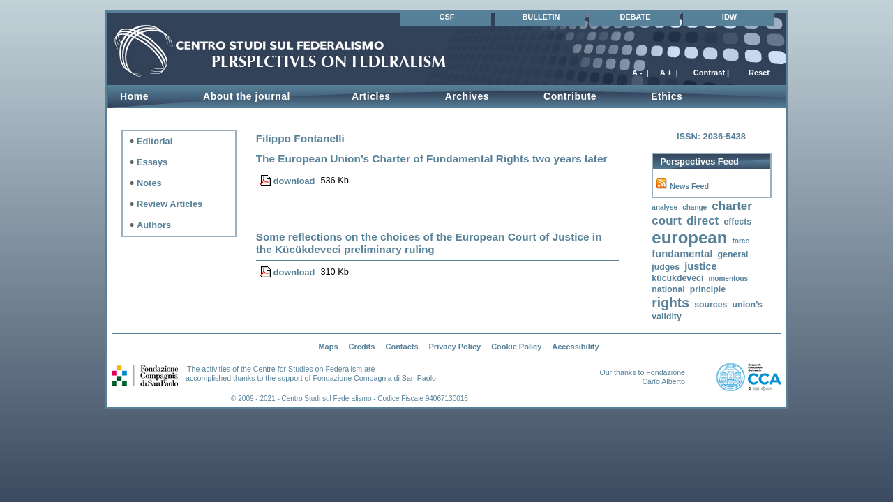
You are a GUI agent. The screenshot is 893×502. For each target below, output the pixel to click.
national (668, 289)
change (694, 207)
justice (700, 266)
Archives (467, 96)
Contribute (569, 96)
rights (670, 303)
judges (666, 267)
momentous (728, 278)
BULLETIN (541, 17)
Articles (371, 96)
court (667, 220)
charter (732, 206)
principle (708, 289)
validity (666, 316)
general (733, 254)
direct (702, 220)
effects (737, 222)
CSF (447, 17)
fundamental (682, 253)
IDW (729, 17)
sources (710, 305)
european (689, 237)
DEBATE (635, 17)
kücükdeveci (677, 278)
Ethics (666, 96)
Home (134, 96)
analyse (664, 207)
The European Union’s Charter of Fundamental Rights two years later (432, 159)
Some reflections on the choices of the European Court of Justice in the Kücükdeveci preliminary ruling (429, 243)
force (740, 241)
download (294, 181)
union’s (748, 305)
